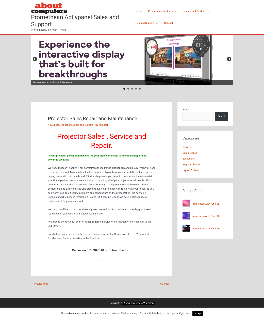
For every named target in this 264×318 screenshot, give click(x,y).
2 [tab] (128, 89)
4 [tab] (136, 89)
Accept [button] (197, 313)
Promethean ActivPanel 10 (206, 215)
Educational (67, 124)
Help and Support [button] (144, 23)
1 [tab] (124, 89)
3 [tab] (132, 89)
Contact (166, 23)
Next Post (165, 283)
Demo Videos (190, 152)
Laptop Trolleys (191, 169)
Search (186, 109)
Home (138, 11)
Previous (35, 59)
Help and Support (85, 124)
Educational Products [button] (191, 11)
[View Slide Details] (132, 60)
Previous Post (40, 283)
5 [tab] (140, 89)
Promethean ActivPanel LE (206, 203)
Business (55, 124)
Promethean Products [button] (158, 11)
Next (228, 59)
